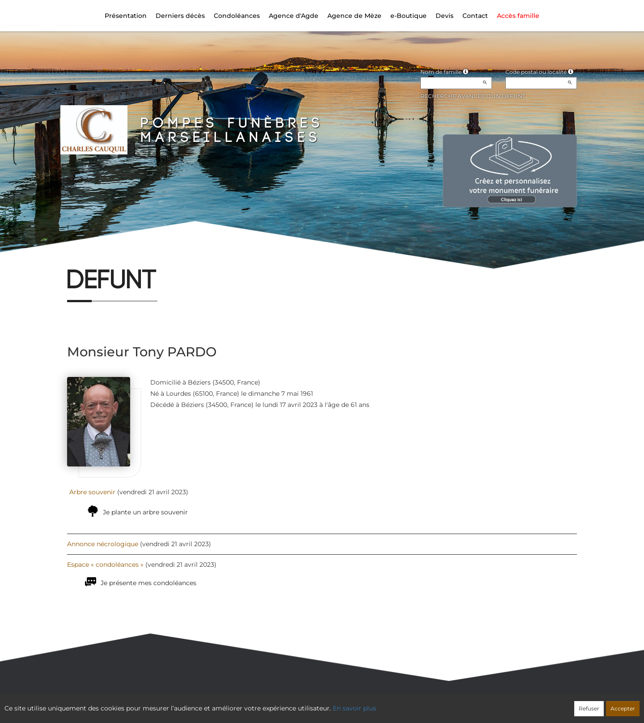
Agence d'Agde (293, 16)
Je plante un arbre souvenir (145, 512)
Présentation (126, 16)
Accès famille (518, 16)
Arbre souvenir (92, 492)
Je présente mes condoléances (148, 583)
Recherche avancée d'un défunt (472, 96)
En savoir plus (354, 708)
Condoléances (237, 16)
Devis (444, 16)
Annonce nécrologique (102, 544)
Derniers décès (180, 16)
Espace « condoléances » (105, 564)
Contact (475, 16)
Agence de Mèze (354, 16)
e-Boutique (408, 16)
